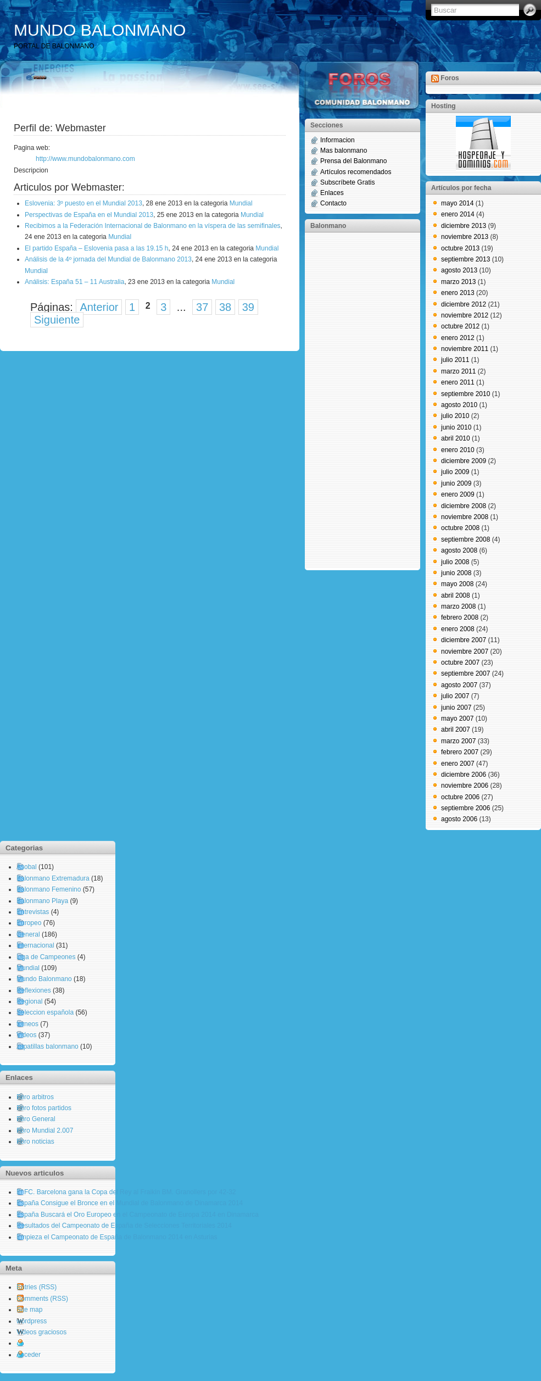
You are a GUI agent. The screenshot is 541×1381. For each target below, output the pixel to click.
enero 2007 (458, 763)
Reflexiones (33, 990)
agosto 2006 (459, 819)
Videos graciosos (41, 1332)
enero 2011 (458, 382)
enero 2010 (458, 450)
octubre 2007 (460, 662)
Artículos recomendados (355, 172)
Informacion (337, 140)
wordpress (31, 1321)
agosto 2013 (459, 270)
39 (248, 307)
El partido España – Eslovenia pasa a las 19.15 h (97, 248)
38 (225, 307)
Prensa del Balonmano (353, 161)
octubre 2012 (460, 326)
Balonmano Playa (42, 901)
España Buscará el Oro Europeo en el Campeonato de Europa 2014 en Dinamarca (137, 1214)
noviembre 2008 (464, 517)
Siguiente (57, 320)
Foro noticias (35, 1141)
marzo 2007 (458, 741)
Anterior (99, 307)
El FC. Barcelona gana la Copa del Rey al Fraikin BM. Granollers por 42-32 (126, 1192)
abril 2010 (455, 438)
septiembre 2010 (465, 394)
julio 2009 (455, 472)
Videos (26, 1035)
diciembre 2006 (463, 774)
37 (202, 307)
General (28, 934)
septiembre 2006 (465, 808)
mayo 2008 (457, 584)
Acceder (28, 1354)
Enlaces (332, 193)
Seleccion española (45, 1012)
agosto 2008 (459, 550)
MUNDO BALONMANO (100, 30)
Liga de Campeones (45, 957)
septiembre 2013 (465, 259)
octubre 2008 (460, 528)
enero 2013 (458, 293)
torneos (27, 1024)
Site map (29, 1309)
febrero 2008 (459, 617)
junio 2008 (456, 573)
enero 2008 (458, 629)
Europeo (28, 923)
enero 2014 (458, 214)
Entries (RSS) (36, 1287)
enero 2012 (458, 338)
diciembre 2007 (463, 640)
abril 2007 (455, 729)
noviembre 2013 (464, 237)
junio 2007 (456, 707)
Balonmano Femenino (48, 889)
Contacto (333, 203)
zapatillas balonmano (47, 1046)
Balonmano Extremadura (53, 878)
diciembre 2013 (463, 226)
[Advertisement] (354, 400)
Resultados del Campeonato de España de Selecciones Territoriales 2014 (124, 1225)
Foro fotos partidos (43, 1108)
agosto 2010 (459, 405)
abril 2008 (455, 595)
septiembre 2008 (465, 539)
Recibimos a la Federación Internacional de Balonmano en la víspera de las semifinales (153, 226)
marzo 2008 (458, 606)
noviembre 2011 (464, 349)
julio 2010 (455, 416)
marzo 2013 (458, 282)
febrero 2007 (459, 752)
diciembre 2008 (463, 506)
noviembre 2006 (464, 785)
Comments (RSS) (42, 1298)
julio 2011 (455, 360)
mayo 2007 (457, 718)
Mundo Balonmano (44, 979)
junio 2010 (456, 427)
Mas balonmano (343, 150)
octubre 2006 (460, 797)
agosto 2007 (459, 685)
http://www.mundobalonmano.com (85, 159)
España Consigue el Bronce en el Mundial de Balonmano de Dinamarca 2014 (129, 1203)
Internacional (35, 945)
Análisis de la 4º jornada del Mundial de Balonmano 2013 (108, 259)
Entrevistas (32, 912)
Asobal (26, 867)
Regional (29, 1001)
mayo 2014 (457, 203)
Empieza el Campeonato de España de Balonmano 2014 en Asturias (116, 1237)
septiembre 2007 (465, 673)
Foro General (35, 1119)
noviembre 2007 (464, 651)
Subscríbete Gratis (347, 182)
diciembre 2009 (463, 461)
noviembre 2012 (464, 315)
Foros (449, 78)
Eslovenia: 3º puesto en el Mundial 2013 (83, 203)
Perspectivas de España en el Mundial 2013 (89, 215)
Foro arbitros (35, 1097)
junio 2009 (456, 483)
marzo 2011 (458, 371)
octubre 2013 (460, 248)
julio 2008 (455, 562)
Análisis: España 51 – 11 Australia (74, 282)
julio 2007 (455, 696)
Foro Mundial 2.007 (44, 1130)
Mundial (241, 203)
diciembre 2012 (463, 304)
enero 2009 (458, 494)
